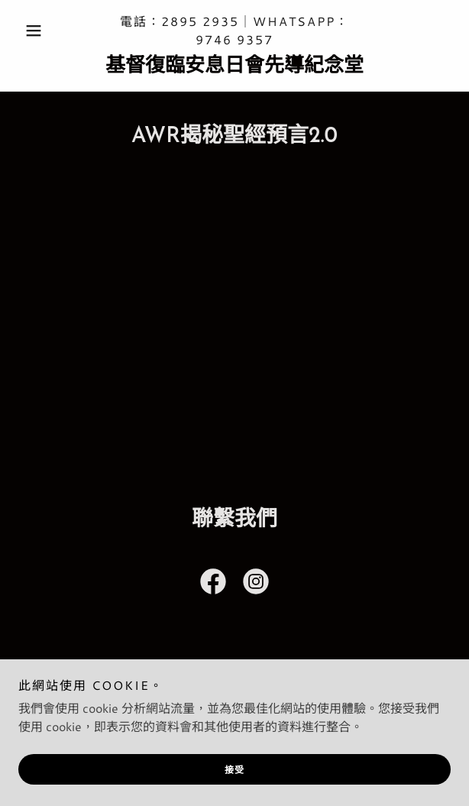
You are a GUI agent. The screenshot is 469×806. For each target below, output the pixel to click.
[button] (50, 30)
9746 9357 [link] (234, 39)
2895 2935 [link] (200, 21)
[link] (234, 67)
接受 (235, 769)
